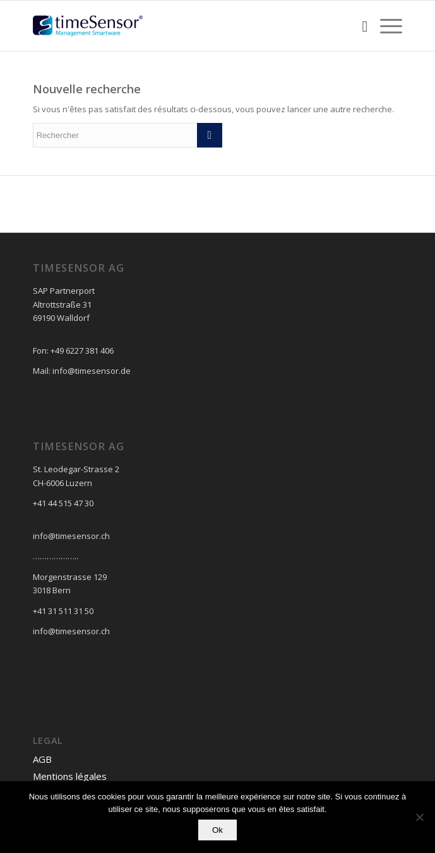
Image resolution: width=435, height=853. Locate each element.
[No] (419, 817)
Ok (217, 830)
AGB (42, 759)
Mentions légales (70, 776)
